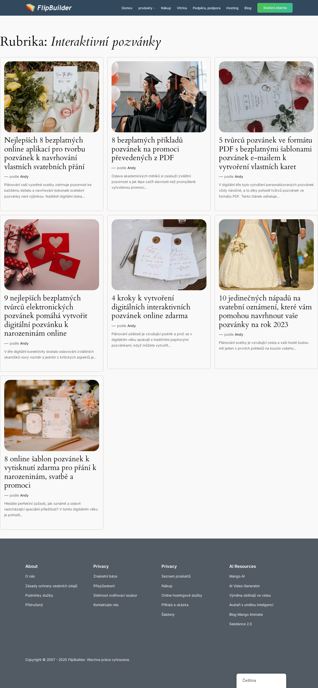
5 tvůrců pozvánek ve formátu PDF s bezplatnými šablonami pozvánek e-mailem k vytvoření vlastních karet (265, 153)
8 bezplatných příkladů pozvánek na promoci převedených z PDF (147, 149)
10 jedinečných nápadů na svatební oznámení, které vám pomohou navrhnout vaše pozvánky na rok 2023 (265, 311)
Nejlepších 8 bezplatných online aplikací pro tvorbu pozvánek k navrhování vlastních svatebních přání (44, 153)
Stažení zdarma (275, 8)
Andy (24, 176)
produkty (145, 8)
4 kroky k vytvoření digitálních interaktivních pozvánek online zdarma (151, 307)
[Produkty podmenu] (154, 8)
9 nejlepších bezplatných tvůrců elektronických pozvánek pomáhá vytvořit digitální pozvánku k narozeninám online (45, 316)
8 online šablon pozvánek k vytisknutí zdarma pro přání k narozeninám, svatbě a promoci (50, 472)
